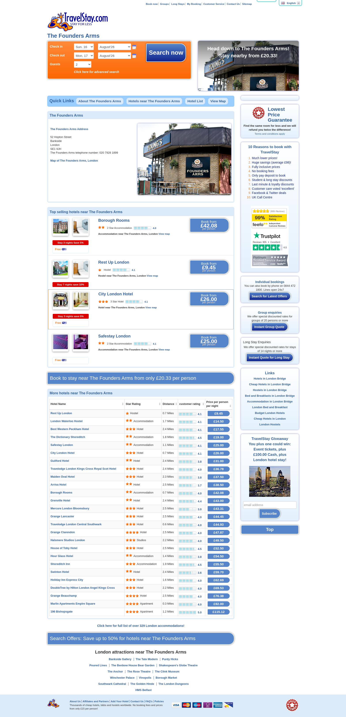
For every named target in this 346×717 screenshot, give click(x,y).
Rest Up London (113, 262)
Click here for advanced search (96, 72)
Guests (55, 64)
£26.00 (219, 453)
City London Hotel (115, 294)
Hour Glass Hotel (62, 556)
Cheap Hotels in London (270, 418)
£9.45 (218, 413)
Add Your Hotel (119, 701)
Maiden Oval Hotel (63, 476)
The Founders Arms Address (69, 129)
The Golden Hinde (142, 683)
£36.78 (219, 469)
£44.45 (219, 516)
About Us (75, 701)
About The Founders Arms (99, 101)
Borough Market (166, 677)
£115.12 (218, 612)
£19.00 (219, 437)
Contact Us (233, 4)
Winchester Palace (122, 677)
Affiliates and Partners (96, 701)
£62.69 (219, 580)
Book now (152, 4)
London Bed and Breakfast (270, 407)
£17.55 (219, 429)
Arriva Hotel (58, 484)
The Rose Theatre (139, 671)
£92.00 (219, 604)
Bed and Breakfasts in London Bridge (270, 395)
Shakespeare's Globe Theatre (178, 665)
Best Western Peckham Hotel (70, 429)
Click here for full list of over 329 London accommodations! (140, 626)
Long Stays (177, 4)
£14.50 (219, 421)
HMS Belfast (143, 690)
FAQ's (148, 701)
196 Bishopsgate (62, 611)
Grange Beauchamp (64, 595)
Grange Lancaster (62, 516)
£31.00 (219, 461)
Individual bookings (269, 282)
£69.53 (219, 588)
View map (164, 234)
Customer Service (213, 4)
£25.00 (219, 445)
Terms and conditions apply (270, 133)
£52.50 (219, 548)
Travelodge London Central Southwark (76, 524)
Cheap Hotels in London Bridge (270, 384)
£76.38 (219, 596)
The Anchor (115, 671)
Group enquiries (270, 312)
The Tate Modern (147, 659)
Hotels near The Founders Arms (154, 101)
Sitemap (247, 4)
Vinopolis (145, 677)
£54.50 (219, 556)
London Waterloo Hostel (67, 421)
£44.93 (219, 524)
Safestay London (114, 336)
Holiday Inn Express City (67, 579)
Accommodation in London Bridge (270, 401)
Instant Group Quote (269, 327)
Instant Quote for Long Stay (269, 357)
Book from (208, 225)
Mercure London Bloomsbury (70, 508)
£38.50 (219, 485)
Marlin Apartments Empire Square (73, 603)
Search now (166, 52)
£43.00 (219, 501)
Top (270, 529)
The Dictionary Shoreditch (68, 437)
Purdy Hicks (170, 659)
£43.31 (219, 508)
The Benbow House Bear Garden (132, 665)
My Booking (194, 4)
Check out (57, 55)
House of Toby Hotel (64, 548)
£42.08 (219, 493)
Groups (164, 4)
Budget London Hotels (270, 413)
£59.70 (219, 572)
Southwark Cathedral (112, 683)
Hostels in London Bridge (270, 390)
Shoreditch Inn (60, 564)
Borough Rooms (114, 220)
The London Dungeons (173, 683)
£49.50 (219, 540)
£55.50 (219, 564)
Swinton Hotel (60, 572)
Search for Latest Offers (269, 296)
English (288, 3)
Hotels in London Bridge (270, 378)
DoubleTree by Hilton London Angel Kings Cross (83, 587)
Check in (56, 46)
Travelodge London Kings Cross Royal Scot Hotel (83, 468)
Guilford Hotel (60, 460)
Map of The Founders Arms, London (74, 160)
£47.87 (219, 532)
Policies (159, 701)
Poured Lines (98, 665)
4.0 (154, 228)
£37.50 (219, 477)
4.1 (133, 270)
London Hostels (269, 424)
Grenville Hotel (60, 500)
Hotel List (195, 101)
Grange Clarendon (63, 532)
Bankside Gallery (120, 659)
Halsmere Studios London (68, 540)
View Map (218, 101)
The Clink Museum (167, 671)
